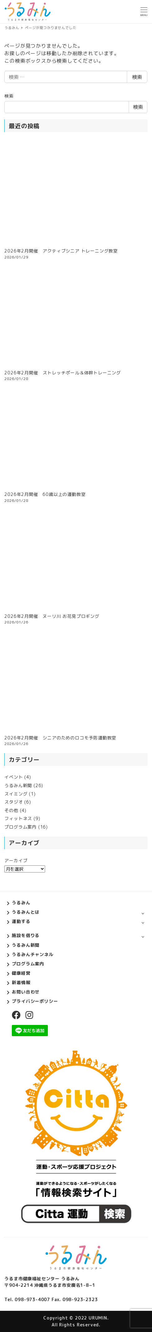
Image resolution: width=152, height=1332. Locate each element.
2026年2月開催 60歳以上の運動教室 (44, 494)
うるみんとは (25, 912)
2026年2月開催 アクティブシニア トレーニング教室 (61, 251)
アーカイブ (15, 860)
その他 (11, 810)
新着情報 (21, 982)
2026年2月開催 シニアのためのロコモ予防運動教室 (60, 738)
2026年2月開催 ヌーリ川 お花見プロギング (51, 616)
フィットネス (18, 818)
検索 (137, 77)
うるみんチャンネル (32, 954)
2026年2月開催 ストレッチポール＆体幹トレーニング (62, 373)
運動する (21, 921)
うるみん (21, 903)
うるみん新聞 (18, 785)
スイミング (15, 794)
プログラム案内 (20, 827)
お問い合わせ (25, 992)
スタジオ (13, 802)
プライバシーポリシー (35, 1001)
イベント (13, 777)
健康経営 (21, 973)
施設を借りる (25, 935)
